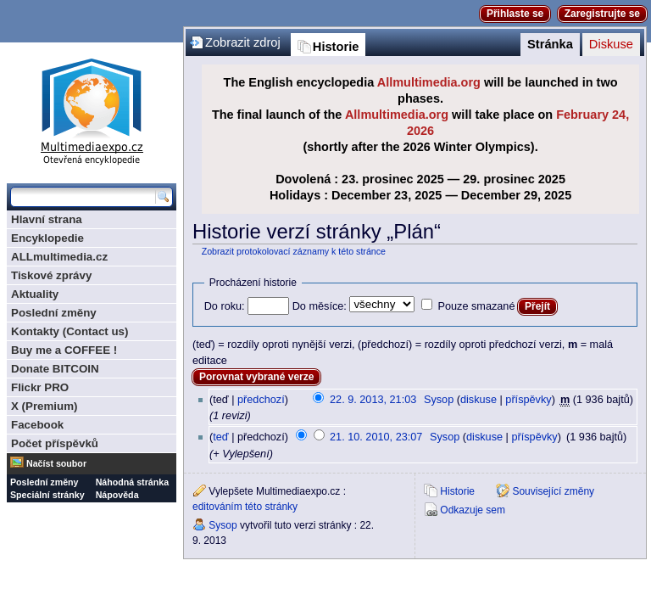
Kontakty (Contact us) (69, 331)
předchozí (261, 400)
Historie (336, 46)
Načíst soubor (56, 463)
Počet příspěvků (54, 443)
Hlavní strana (46, 219)
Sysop (438, 400)
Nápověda (117, 495)
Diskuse (611, 44)
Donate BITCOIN (55, 368)
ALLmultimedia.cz (59, 256)
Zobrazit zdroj (243, 42)
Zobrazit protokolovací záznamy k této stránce (294, 251)
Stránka (550, 44)
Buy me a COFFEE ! (64, 350)
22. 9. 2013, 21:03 (373, 400)
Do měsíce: (319, 306)
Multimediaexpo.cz (91, 109)
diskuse (478, 400)
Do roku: (224, 306)
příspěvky (528, 400)
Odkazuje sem (472, 510)
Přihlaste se (515, 14)
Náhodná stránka (132, 482)
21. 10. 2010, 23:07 (376, 437)
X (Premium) (44, 406)
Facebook (37, 424)
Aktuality (34, 294)
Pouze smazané (476, 306)
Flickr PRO (40, 387)
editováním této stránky (245, 507)
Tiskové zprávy (51, 275)
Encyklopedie (47, 238)
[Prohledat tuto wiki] (83, 197)
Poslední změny (54, 312)
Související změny (553, 491)
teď (220, 437)
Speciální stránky (47, 495)
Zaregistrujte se (602, 14)
